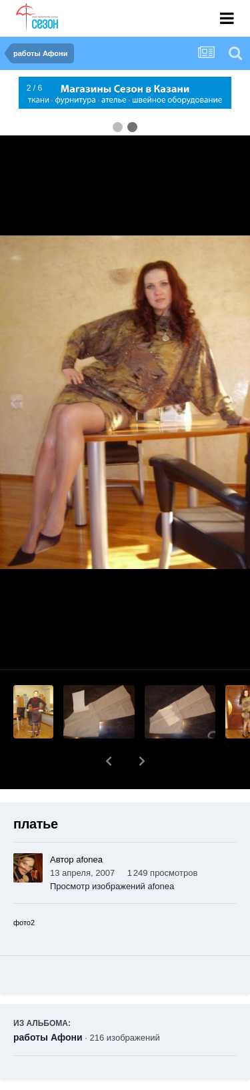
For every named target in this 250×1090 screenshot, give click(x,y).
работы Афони (48, 1002)
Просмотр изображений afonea (112, 852)
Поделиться (62, 1080)
